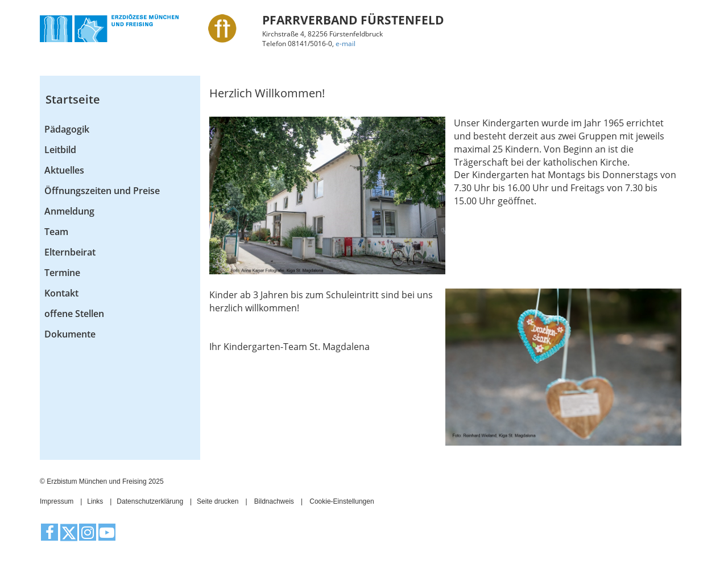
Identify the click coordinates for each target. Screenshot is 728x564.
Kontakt (61, 293)
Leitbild (60, 149)
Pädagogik (66, 129)
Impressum (56, 501)
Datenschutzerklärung (150, 501)
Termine (62, 272)
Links (95, 501)
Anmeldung (69, 211)
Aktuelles (64, 170)
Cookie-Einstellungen (341, 501)
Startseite (73, 99)
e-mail (345, 43)
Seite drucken (217, 501)
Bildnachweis (274, 501)
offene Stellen (74, 313)
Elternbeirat (70, 252)
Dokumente (70, 334)
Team (56, 231)
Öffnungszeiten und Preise (102, 190)
